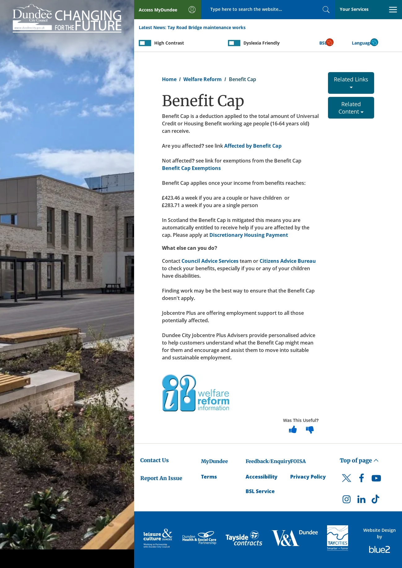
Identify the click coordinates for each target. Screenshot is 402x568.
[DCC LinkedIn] (361, 501)
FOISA (298, 461)
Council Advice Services (209, 261)
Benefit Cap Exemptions (191, 168)
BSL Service (260, 491)
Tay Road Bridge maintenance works (207, 27)
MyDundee (214, 461)
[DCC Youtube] (376, 480)
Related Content (351, 107)
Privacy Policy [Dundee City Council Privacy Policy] (308, 476)
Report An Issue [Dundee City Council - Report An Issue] (161, 478)
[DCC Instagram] (346, 501)
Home (169, 79)
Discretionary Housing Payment (248, 235)
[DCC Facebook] (361, 480)
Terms (209, 476)
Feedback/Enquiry (268, 461)
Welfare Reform (202, 79)
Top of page (359, 460)
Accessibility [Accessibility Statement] (261, 476)
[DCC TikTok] (376, 501)
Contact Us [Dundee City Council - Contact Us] (154, 460)
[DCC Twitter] (346, 483)
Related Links (351, 82)
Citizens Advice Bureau (288, 261)
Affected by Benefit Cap (253, 145)
